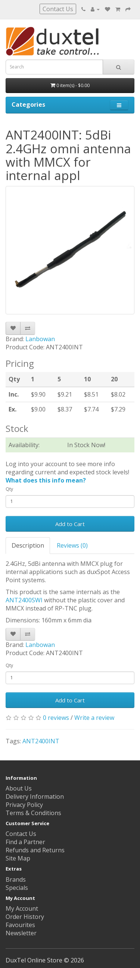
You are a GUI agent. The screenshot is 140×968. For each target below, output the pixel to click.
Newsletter (21, 933)
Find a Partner (25, 842)
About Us (19, 788)
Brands (16, 879)
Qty (9, 489)
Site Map (18, 858)
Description (28, 545)
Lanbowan (40, 339)
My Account (22, 908)
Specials (17, 888)
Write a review (94, 718)
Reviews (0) (72, 545)
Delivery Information (35, 796)
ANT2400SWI (24, 600)
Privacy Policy (24, 805)
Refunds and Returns (35, 850)
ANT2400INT (40, 741)
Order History (25, 917)
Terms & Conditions (33, 813)
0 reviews (56, 718)
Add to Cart (70, 524)
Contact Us (58, 9)
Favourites (20, 925)
